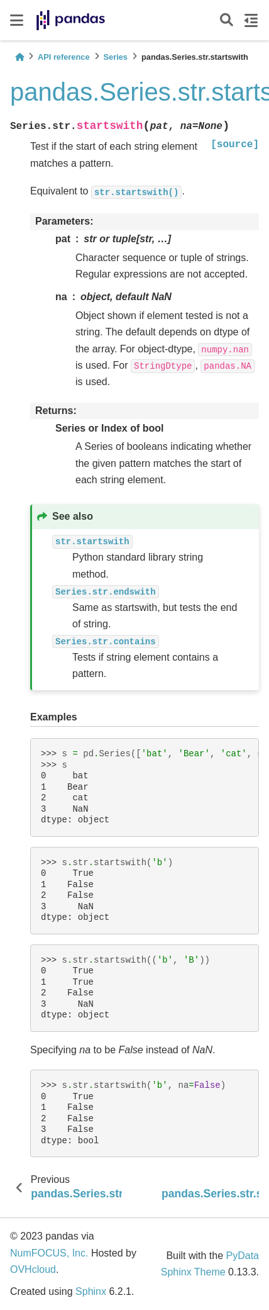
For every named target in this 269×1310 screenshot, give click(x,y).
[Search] (226, 20)
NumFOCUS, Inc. (49, 1253)
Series (116, 57)
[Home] (19, 57)
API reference (64, 57)
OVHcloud (33, 1269)
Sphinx (90, 1291)
